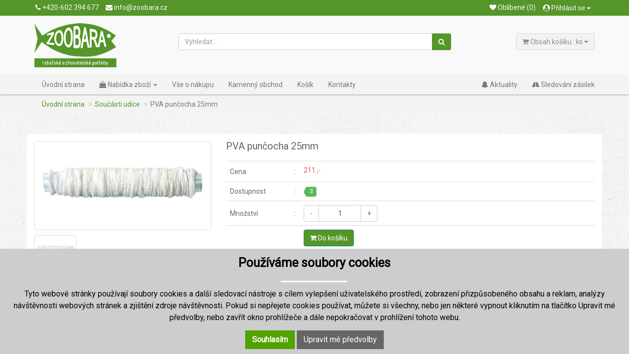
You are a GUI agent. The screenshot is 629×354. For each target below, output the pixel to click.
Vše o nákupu (193, 84)
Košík (305, 84)
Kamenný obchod (256, 84)
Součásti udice (117, 104)
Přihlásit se (567, 8)
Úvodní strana (63, 84)
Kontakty (342, 84)
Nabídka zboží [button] (128, 84)
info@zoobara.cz (137, 7)
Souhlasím (270, 339)
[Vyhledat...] (305, 41)
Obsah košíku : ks (555, 42)
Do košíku (328, 238)
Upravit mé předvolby (340, 339)
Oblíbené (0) (512, 7)
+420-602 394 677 (67, 7)
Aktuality (499, 84)
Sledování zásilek (563, 84)
